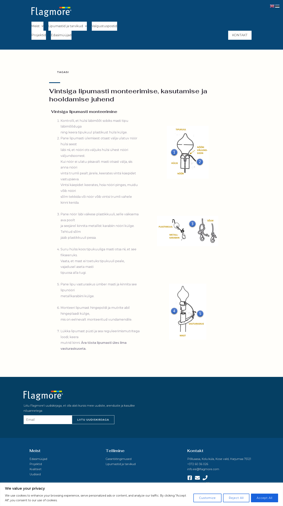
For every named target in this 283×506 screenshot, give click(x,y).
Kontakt (239, 35)
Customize (207, 498)
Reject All (236, 498)
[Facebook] (189, 478)
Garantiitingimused (118, 460)
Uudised (35, 475)
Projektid (38, 36)
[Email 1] (197, 478)
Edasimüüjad (61, 36)
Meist (37, 26)
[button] (37, 26)
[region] (141, 494)
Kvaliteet (35, 470)
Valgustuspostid (104, 26)
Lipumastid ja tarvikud (67, 26)
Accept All (264, 498)
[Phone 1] (205, 478)
